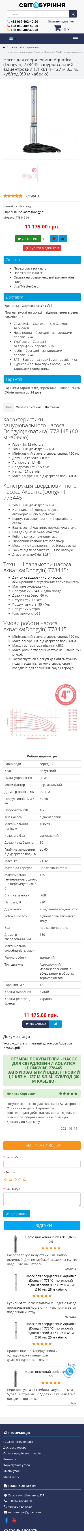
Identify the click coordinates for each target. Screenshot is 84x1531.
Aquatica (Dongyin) (31, 212)
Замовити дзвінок (61, 21)
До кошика (28, 239)
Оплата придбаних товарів (22, 1453)
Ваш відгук (13, 1189)
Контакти (9, 1459)
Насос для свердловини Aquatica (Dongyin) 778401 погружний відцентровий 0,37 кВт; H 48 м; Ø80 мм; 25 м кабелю (51, 1283)
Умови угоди (12, 1471)
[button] (61, 28)
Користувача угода (16, 1465)
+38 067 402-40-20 (24, 21)
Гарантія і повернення (18, 1442)
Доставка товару (14, 1447)
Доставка (52, 407)
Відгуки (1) (32, 196)
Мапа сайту (11, 1477)
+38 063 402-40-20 (24, 30)
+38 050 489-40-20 (24, 26)
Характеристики (28, 407)
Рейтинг (11, 1172)
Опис (8, 407)
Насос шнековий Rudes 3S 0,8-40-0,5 (51, 1239)
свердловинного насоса (42, 577)
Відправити (17, 1214)
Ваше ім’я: (12, 1157)
